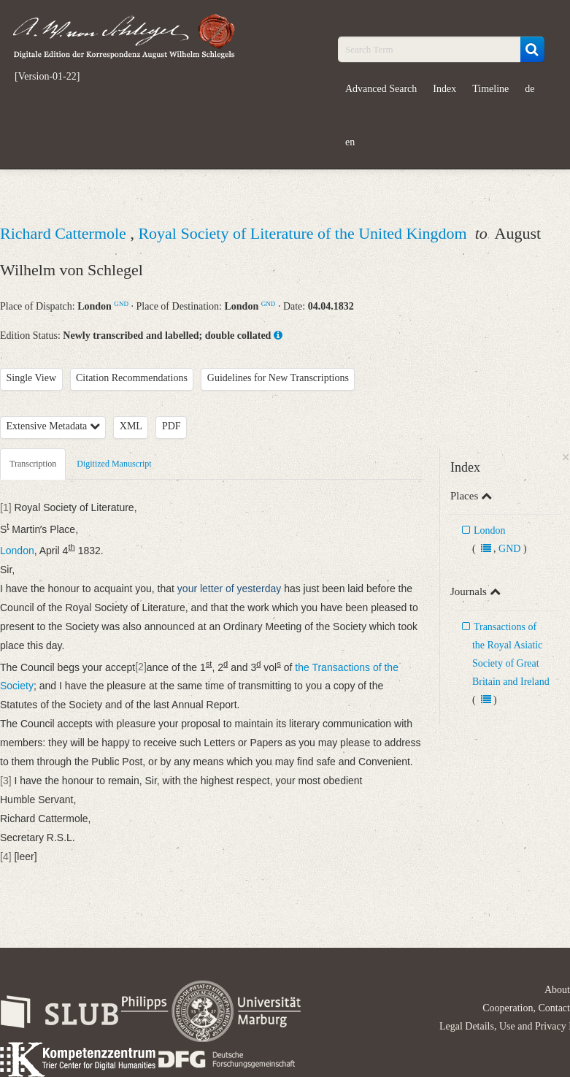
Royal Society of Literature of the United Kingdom (304, 233)
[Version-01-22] (47, 77)
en (350, 142)
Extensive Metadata (53, 426)
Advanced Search (381, 88)
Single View (32, 377)
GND (121, 303)
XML (131, 426)
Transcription (32, 464)
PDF (171, 426)
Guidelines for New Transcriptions (278, 377)
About (557, 989)
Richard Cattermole (65, 233)
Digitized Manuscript (114, 464)
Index (444, 88)
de (529, 88)
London (490, 530)
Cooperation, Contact (526, 1008)
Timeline (490, 88)
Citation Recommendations (132, 377)
